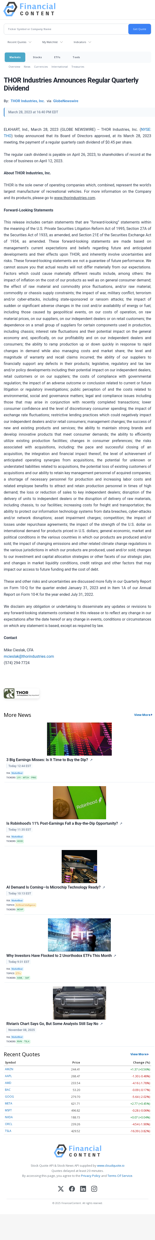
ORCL (8, 1124)
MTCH (26, 777)
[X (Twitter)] (61, 1189)
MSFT (8, 1110)
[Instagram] (94, 1189)
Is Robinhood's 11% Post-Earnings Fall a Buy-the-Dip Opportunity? (62, 823)
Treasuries (78, 66)
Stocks (37, 57)
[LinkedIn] (83, 1189)
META (8, 1103)
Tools (76, 57)
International (60, 66)
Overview (14, 66)
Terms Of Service (120, 1176)
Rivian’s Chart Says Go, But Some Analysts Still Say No (52, 1023)
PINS (33, 777)
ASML (20, 978)
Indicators (80, 42)
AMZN (9, 1069)
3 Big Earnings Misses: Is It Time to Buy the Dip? (47, 760)
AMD (8, 1083)
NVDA (9, 1117)
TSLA (26, 1041)
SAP (27, 978)
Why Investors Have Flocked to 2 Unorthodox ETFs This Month (59, 955)
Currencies (41, 66)
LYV (19, 777)
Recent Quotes (17, 42)
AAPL (8, 1076)
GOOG (9, 1097)
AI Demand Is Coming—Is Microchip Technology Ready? (53, 887)
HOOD (20, 841)
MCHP (20, 909)
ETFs (57, 57)
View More (142, 715)
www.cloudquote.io (111, 1165)
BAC (8, 1090)
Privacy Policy (90, 1176)
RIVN (19, 1041)
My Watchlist (50, 42)
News (27, 66)
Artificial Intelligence (25, 905)
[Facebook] (72, 1189)
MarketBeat (17, 773)
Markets (15, 57)
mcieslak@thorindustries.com (29, 656)
